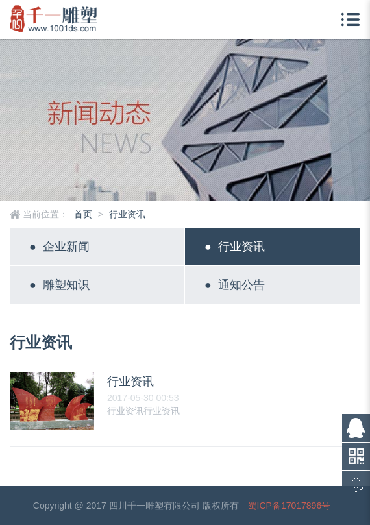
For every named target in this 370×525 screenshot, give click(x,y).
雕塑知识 (59, 284)
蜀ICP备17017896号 (289, 505)
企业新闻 (59, 246)
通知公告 (234, 284)
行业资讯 (127, 214)
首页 (83, 214)
